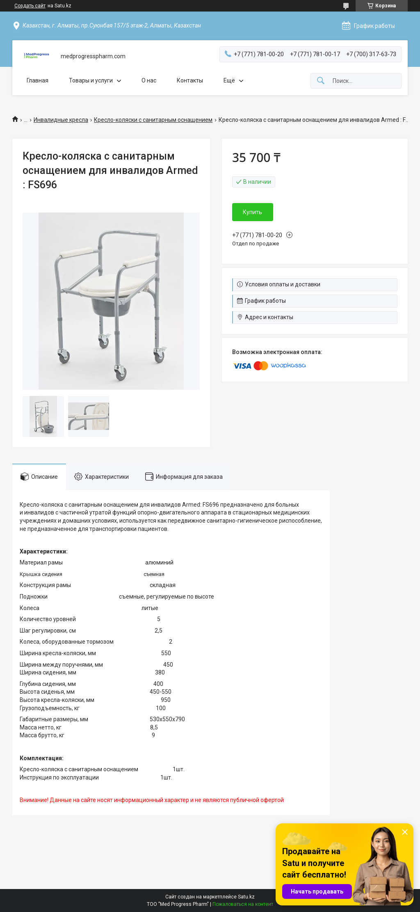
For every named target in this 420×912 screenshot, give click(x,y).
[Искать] (320, 81)
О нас (149, 80)
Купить (252, 212)
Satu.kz (246, 897)
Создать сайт (30, 6)
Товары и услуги (91, 80)
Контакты (190, 80)
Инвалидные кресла (61, 120)
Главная (37, 80)
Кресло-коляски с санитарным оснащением (153, 120)
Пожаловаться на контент (242, 904)
